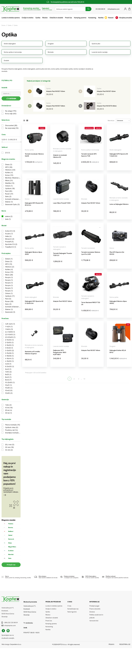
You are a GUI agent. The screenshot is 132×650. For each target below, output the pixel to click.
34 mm (9, 450)
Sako (8, 196)
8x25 (8, 374)
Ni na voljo (10, 113)
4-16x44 (9, 358)
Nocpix (9, 277)
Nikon (9, 180)
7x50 (8, 372)
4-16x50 (9, 361)
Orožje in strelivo (27, 17)
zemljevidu (29, 623)
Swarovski (10, 312)
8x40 (8, 377)
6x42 (8, 369)
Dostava (92, 612)
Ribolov (45, 17)
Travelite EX (10, 247)
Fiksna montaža (12, 424)
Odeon (9, 186)
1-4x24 (9, 326)
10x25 (8, 387)
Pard (8, 191)
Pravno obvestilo (94, 609)
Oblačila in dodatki (56, 17)
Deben (9, 258)
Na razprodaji (12, 128)
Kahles (9, 172)
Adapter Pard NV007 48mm (55, 106)
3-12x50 (9, 350)
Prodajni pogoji (94, 606)
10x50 (9, 393)
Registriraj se (124, 644)
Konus (9, 175)
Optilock (10, 188)
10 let (9, 407)
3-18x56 (9, 356)
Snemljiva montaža (13, 432)
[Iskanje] (70, 9)
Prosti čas (68, 17)
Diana (8, 164)
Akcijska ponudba (123, 17)
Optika (37, 17)
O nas (69, 606)
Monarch (9, 239)
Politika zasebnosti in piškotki (96, 616)
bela (8, 219)
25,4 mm (9, 444)
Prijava (111, 644)
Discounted (11, 125)
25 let (8, 410)
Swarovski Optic (12, 204)
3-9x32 (9, 348)
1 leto (8, 405)
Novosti (109, 17)
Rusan (9, 194)
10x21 (8, 385)
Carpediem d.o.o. (15, 644)
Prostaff (9, 241)
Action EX (10, 231)
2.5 (7, 152)
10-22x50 (10, 382)
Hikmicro (10, 170)
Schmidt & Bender (13, 199)
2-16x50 (9, 345)
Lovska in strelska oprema (11, 17)
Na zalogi (10, 111)
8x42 (8, 380)
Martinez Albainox (13, 178)
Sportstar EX (11, 244)
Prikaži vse (11, 565)
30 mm (9, 447)
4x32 (8, 364)
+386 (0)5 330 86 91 (10, 622)
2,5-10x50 (10, 334)
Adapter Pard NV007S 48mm (107, 106)
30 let (8, 413)
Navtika (101, 17)
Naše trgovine (72, 612)
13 (84, 379)
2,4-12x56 (10, 332)
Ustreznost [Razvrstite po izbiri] (123, 120)
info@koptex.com (9, 625)
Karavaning (92, 17)
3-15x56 (9, 353)
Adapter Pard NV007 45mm (55, 91)
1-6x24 (9, 329)
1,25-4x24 (10, 324)
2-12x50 (9, 342)
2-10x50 (9, 340)
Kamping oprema (80, 17)
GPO (8, 167)
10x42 (8, 390)
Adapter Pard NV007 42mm (106, 91)
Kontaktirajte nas (73, 609)
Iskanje (11, 98)
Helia (8, 236)
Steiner (9, 201)
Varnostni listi (93, 621)
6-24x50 (9, 366)
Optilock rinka (11, 427)
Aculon (9, 233)
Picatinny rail (11, 430)
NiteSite (9, 183)
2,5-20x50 (10, 337)
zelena (8, 216)
